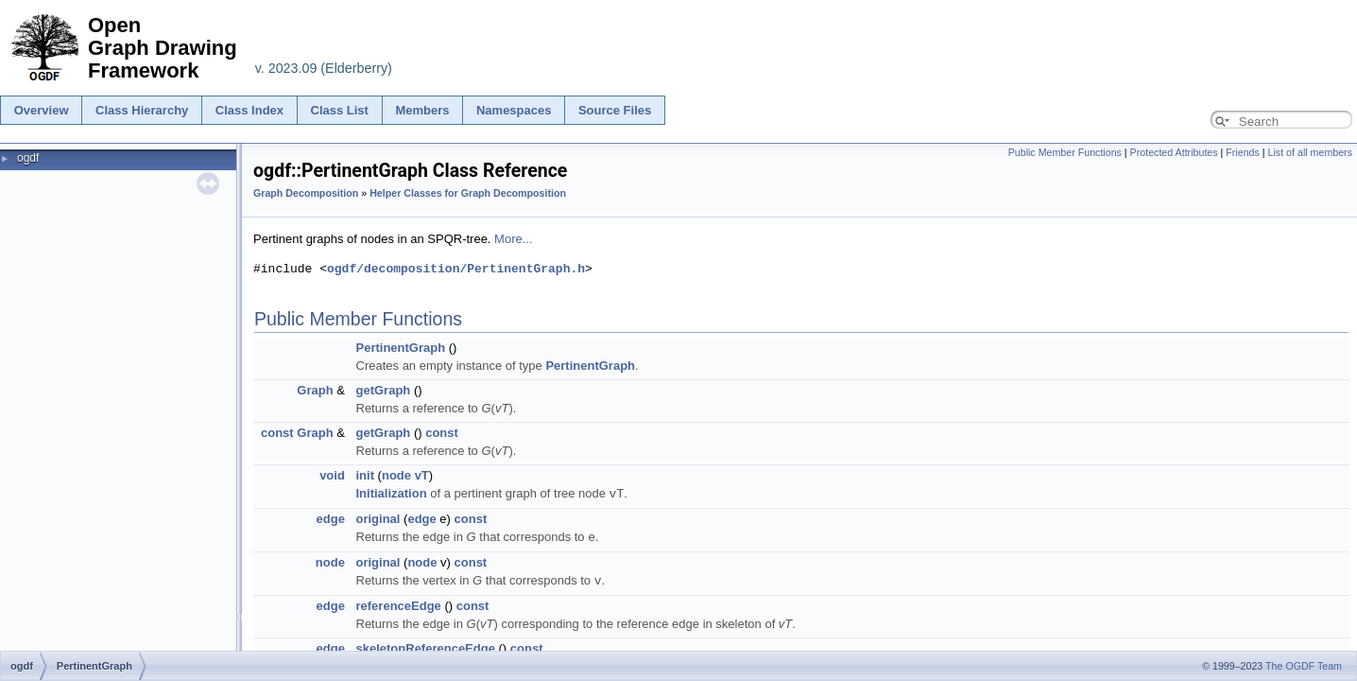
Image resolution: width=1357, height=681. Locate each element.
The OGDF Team (1303, 666)
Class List (340, 110)
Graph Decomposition (305, 193)
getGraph (383, 390)
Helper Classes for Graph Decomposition (467, 193)
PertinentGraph (401, 347)
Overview (41, 110)
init (365, 475)
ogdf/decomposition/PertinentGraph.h (456, 268)
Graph (315, 390)
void (332, 475)
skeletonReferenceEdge (425, 645)
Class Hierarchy (141, 110)
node (396, 475)
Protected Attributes (1174, 152)
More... (513, 239)
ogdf (28, 158)
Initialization (391, 493)
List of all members (1310, 152)
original (378, 518)
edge (331, 518)
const (277, 433)
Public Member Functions (1065, 152)
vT (422, 475)
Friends (1243, 152)
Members (422, 110)
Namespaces (514, 110)
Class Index (249, 110)
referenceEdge (398, 603)
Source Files (614, 110)
